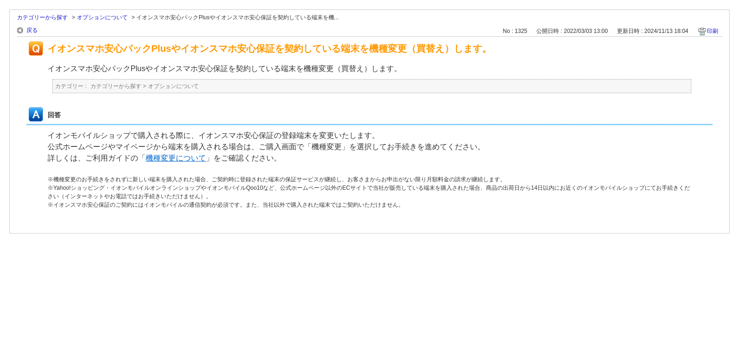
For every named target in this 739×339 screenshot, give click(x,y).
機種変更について (176, 158)
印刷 (712, 31)
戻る (32, 30)
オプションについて (102, 17)
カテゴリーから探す (42, 17)
